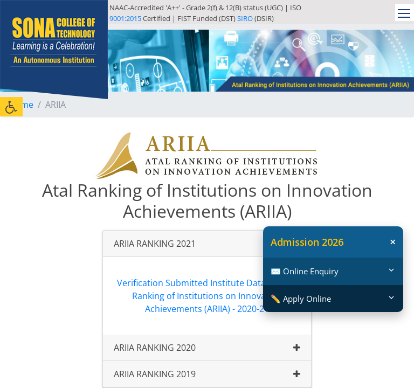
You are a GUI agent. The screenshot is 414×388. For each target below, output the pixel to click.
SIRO (245, 18)
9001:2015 (125, 18)
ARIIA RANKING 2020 (155, 348)
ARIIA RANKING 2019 (155, 374)
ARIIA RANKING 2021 (155, 244)
